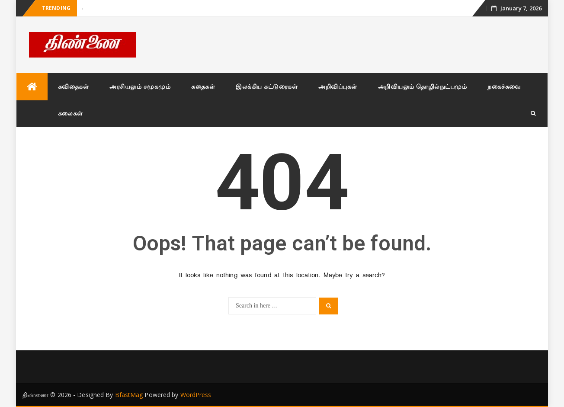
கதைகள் (203, 86)
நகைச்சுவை (504, 86)
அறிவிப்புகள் (337, 86)
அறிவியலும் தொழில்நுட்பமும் (422, 86)
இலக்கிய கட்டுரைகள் (267, 86)
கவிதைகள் (73, 86)
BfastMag (129, 395)
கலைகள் (70, 113)
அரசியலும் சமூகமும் (139, 86)
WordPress (196, 395)
